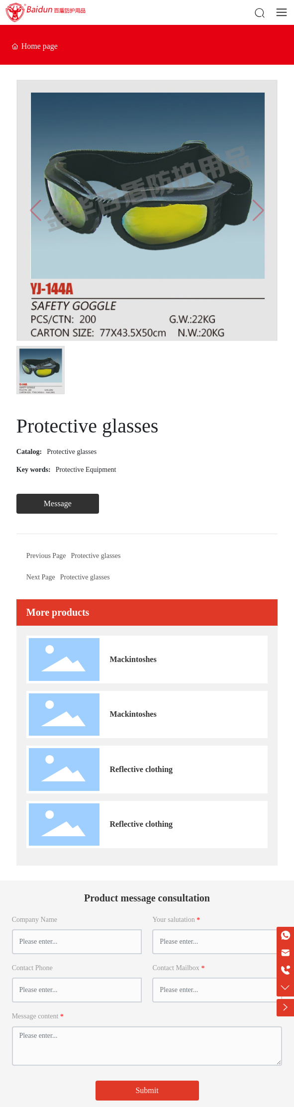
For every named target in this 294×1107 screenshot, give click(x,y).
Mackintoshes (132, 659)
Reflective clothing (141, 769)
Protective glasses (72, 451)
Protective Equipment (86, 469)
